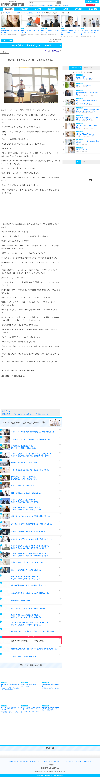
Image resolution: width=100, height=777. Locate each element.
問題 (66, 5)
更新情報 (56, 761)
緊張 (51, 5)
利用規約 (33, 761)
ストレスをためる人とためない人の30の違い (32, 13)
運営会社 (79, 761)
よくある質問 (24, 761)
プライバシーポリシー (45, 761)
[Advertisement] (30, 208)
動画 (78, 161)
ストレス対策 (15, 13)
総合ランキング (88, 67)
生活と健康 (7, 13)
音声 (84, 161)
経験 (43, 5)
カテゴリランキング (76, 67)
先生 (59, 5)
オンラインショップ (67, 761)
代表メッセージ (13, 761)
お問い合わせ (88, 761)
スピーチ (34, 5)
